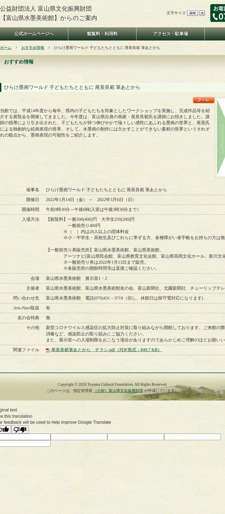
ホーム (5, 47)
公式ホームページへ (34, 33)
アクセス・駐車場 (170, 33)
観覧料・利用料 (102, 33)
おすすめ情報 (32, 47)
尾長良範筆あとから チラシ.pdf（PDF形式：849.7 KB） (106, 349)
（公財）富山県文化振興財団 (118, 390)
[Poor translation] (20, 429)
